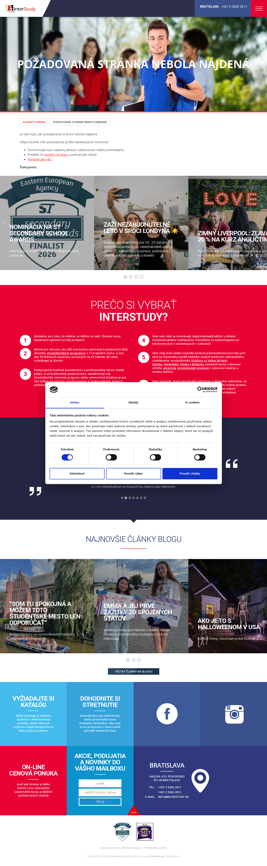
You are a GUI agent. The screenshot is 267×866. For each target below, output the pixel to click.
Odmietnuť (77, 473)
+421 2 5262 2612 (169, 792)
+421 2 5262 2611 (169, 787)
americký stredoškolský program (186, 368)
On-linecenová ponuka (33, 770)
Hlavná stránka (34, 122)
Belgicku (198, 364)
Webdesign (158, 856)
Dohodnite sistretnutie (100, 701)
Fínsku (185, 364)
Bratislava (166, 765)
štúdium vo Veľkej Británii (209, 360)
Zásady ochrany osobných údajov (121, 848)
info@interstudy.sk (173, 797)
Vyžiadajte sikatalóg (33, 701)
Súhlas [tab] (75, 402)
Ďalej (100, 802)
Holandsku (171, 364)
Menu (259, 9)
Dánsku (157, 364)
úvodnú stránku (56, 154)
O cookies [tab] (192, 402)
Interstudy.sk (119, 856)
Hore (134, 812)
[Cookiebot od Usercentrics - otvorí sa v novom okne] (200, 389)
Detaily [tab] (134, 402)
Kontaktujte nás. (40, 159)
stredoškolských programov (66, 353)
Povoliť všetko (190, 473)
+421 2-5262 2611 (234, 6)
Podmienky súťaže (155, 848)
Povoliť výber (133, 473)
